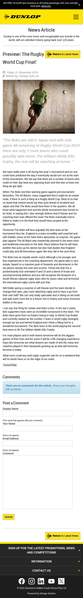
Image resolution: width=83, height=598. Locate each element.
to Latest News (62, 54)
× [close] (79, 4)
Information (41, 561)
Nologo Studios (48, 593)
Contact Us (41, 570)
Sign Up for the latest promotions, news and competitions (41, 550)
